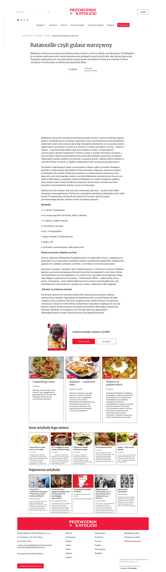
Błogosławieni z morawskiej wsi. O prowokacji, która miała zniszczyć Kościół (103, 493)
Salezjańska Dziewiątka (122, 490)
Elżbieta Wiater (122, 494)
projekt (128, 568)
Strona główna (27, 35)
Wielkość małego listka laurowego (81, 448)
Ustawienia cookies (132, 537)
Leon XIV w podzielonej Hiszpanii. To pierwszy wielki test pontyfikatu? (39, 492)
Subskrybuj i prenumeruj (30, 566)
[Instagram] (27, 20)
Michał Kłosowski (35, 499)
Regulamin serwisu (131, 533)
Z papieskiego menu (44, 381)
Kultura (69, 557)
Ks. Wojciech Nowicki (80, 494)
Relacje (69, 541)
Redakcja (98, 553)
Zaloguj (143, 12)
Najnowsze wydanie (96, 25)
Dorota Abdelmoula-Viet (59, 501)
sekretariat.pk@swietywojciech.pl (31, 547)
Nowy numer (100, 533)
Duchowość (70, 537)
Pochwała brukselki (104, 447)
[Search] (17, 12)
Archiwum (107, 341)
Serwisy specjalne (77, 25)
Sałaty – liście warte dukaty (126, 448)
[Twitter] (24, 20)
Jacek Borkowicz (101, 501)
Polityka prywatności (132, 541)
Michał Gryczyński (76, 389)
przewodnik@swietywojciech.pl (36, 545)
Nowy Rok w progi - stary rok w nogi (38, 448)
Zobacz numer (83, 341)
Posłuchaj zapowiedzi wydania (83, 499)
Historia (69, 553)
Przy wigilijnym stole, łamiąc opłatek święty (61, 448)
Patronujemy (100, 549)
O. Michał (73, 69)
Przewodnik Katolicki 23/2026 (82, 490)
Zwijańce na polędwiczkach (114, 383)
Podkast (110, 25)
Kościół (69, 533)
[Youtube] (18, 20)
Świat (68, 549)
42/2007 (105, 332)
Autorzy (64, 25)
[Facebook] (21, 20)
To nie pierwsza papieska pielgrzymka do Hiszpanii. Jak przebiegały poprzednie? (61, 493)
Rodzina (47, 35)
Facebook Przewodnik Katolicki (30, 553)
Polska (68, 545)
